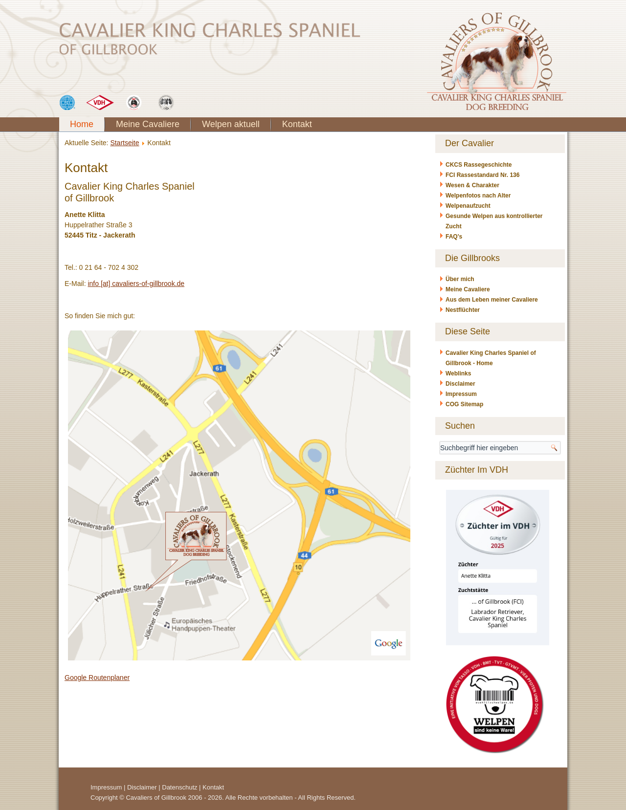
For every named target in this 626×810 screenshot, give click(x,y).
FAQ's (454, 236)
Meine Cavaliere (147, 124)
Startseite (124, 143)
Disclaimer (460, 383)
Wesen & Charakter (472, 185)
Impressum (461, 394)
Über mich (460, 279)
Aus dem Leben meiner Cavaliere (492, 299)
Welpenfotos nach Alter (478, 195)
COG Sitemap (464, 404)
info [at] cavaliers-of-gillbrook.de (136, 283)
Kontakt (297, 124)
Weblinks (458, 373)
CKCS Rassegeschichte (479, 164)
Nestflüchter (463, 309)
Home (81, 124)
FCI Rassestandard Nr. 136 (482, 175)
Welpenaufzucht (468, 205)
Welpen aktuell (231, 124)
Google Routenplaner (97, 677)
